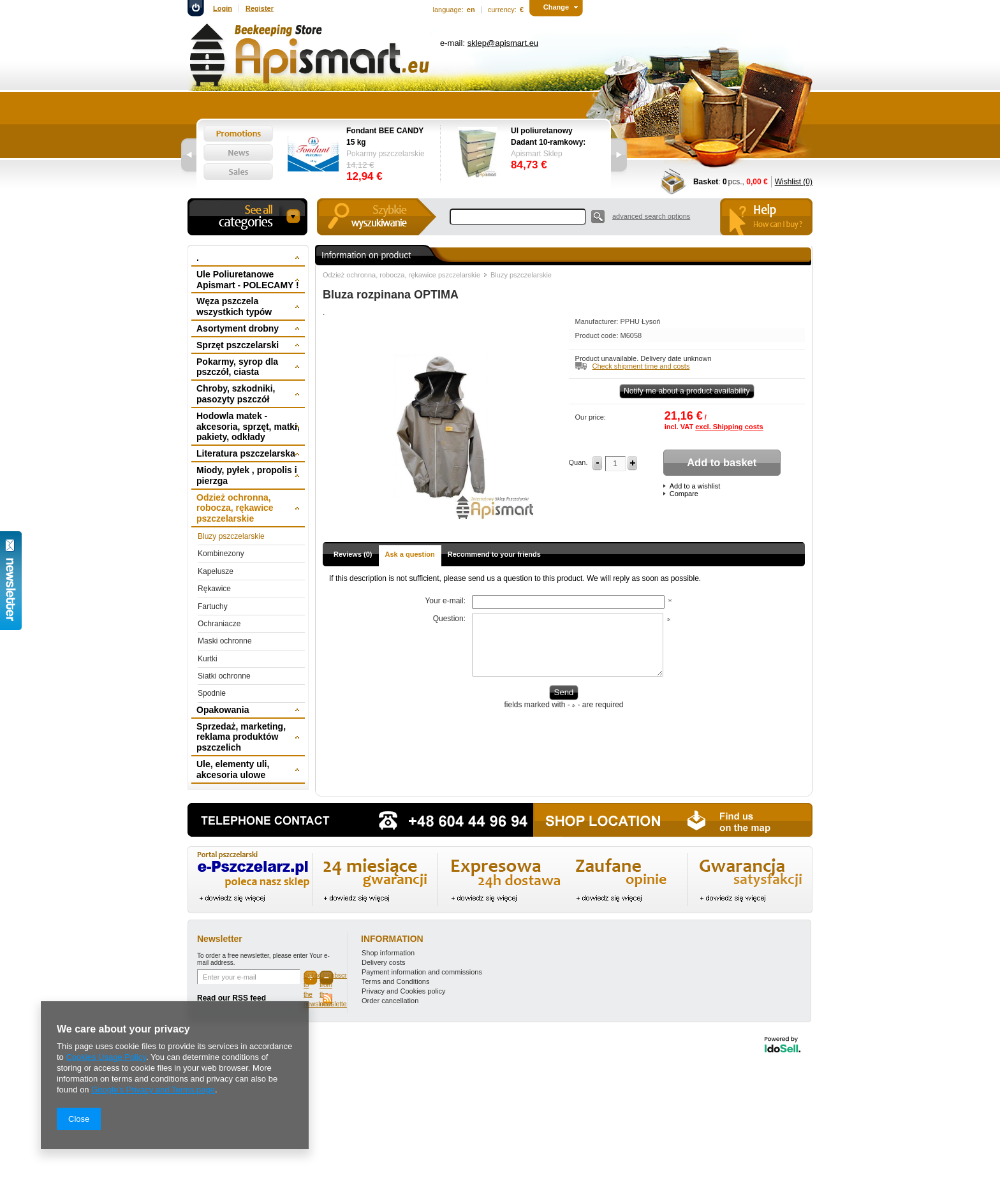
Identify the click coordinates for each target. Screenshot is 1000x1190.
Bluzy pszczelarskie (521, 275)
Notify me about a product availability (687, 390)
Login (222, 8)
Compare (684, 493)
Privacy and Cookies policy (403, 991)
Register (260, 8)
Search (598, 216)
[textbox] (518, 217)
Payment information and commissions (422, 972)
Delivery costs (383, 962)
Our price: (590, 417)
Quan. (578, 462)
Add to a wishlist (695, 486)
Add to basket (721, 462)
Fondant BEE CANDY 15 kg (384, 136)
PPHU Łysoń (640, 321)
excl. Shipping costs (729, 426)
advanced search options (651, 216)
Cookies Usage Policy (105, 1057)
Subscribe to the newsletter (311, 978)
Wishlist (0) (793, 181)
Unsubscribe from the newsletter (327, 978)
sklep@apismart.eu (502, 43)
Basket (705, 181)
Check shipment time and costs (641, 366)
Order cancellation (390, 1000)
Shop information (388, 953)
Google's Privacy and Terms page (153, 1089)
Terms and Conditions (395, 981)
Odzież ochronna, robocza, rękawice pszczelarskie (401, 275)
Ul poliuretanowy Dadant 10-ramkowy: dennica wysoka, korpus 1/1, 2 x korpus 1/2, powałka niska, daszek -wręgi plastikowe (551, 137)
